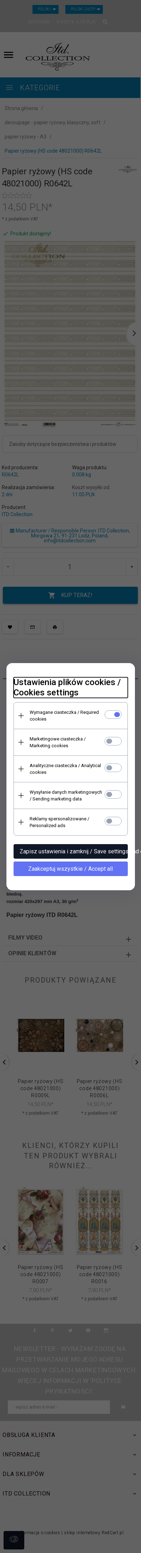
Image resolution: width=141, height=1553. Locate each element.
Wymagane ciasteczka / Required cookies (64, 716)
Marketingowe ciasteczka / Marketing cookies (58, 742)
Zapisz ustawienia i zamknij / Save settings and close (74, 851)
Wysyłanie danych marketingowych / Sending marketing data (66, 795)
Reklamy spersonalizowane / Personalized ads (59, 822)
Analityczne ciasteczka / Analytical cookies (65, 769)
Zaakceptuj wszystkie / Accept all (70, 868)
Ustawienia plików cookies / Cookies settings (67, 687)
